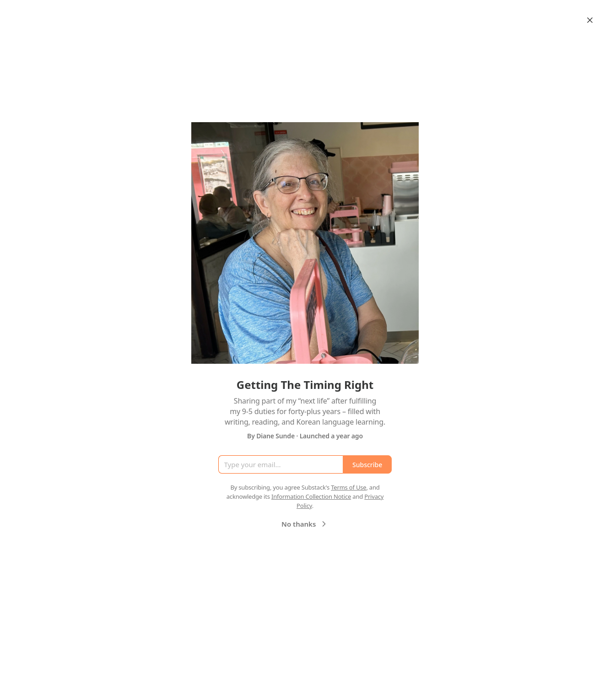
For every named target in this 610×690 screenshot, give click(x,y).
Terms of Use (348, 487)
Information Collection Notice (311, 496)
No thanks (305, 523)
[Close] (590, 20)
